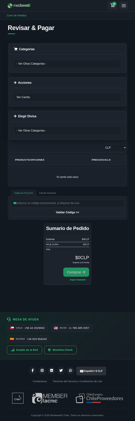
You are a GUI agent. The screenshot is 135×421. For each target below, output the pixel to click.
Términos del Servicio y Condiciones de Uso (77, 381)
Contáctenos (40, 381)
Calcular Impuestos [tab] (47, 193)
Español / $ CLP (91, 371)
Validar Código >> (67, 212)
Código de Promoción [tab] (23, 193)
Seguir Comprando (78, 280)
